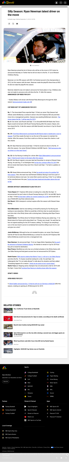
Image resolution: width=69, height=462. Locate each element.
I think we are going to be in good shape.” (42, 263)
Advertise (4, 447)
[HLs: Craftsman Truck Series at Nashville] (8, 310)
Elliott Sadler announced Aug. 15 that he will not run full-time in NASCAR (32, 284)
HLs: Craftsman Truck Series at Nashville (26, 309)
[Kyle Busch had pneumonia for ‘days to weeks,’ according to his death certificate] (8, 318)
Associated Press (18, 320)
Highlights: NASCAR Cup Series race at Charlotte (29, 349)
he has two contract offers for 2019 (45, 162)
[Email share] (17, 23)
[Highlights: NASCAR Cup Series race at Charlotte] (8, 350)
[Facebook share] (9, 23)
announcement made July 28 (22, 102)
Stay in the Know (6, 375)
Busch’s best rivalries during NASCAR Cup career (29, 325)
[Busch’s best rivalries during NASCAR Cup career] (8, 326)
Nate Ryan (16, 344)
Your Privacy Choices (58, 447)
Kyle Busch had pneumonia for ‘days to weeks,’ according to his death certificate (39, 317)
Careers (9, 447)
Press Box (34, 447)
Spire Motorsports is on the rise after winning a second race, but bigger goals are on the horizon (39, 334)
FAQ (22, 447)
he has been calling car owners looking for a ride (33, 197)
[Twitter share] (13, 23)
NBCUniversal (11, 451)
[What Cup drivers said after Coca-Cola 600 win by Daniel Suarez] (8, 342)
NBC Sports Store (27, 447)
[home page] (8, 2)
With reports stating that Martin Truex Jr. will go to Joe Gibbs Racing (38, 256)
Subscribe (5, 381)
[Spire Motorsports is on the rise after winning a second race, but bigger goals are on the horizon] (8, 334)
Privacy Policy (47, 447)
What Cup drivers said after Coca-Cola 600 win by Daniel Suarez (34, 341)
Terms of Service (11, 448)
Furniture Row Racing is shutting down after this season (39, 268)
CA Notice (4, 448)
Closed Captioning (16, 447)
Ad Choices (40, 447)
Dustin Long (12, 19)
